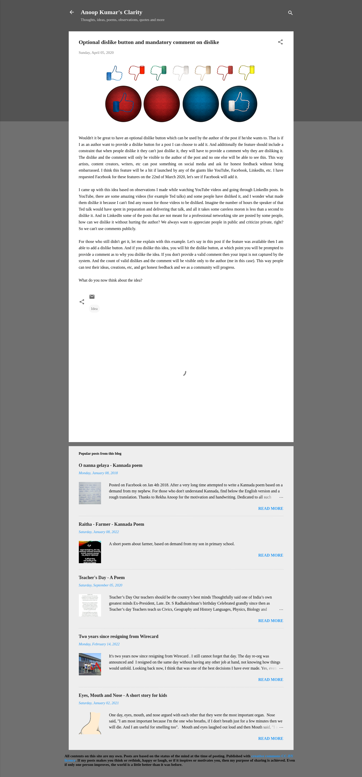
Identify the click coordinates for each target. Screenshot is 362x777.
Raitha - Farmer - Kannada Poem (111, 524)
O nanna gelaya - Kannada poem (111, 465)
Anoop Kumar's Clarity (111, 12)
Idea (94, 309)
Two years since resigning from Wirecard (118, 636)
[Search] (290, 13)
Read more (270, 508)
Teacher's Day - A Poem (102, 577)
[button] (280, 43)
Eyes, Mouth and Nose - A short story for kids (123, 695)
